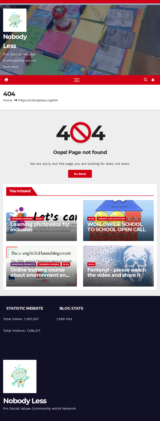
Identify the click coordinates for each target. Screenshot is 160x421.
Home (7, 100)
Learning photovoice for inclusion (39, 226)
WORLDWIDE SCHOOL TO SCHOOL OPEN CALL (116, 226)
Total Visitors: (15, 331)
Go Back (80, 173)
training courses (22, 218)
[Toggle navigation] (77, 80)
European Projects (23, 264)
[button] (145, 80)
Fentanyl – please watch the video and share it (116, 272)
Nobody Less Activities (111, 218)
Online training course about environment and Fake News (39, 275)
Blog (39, 218)
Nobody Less (24, 400)
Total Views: (13, 319)
